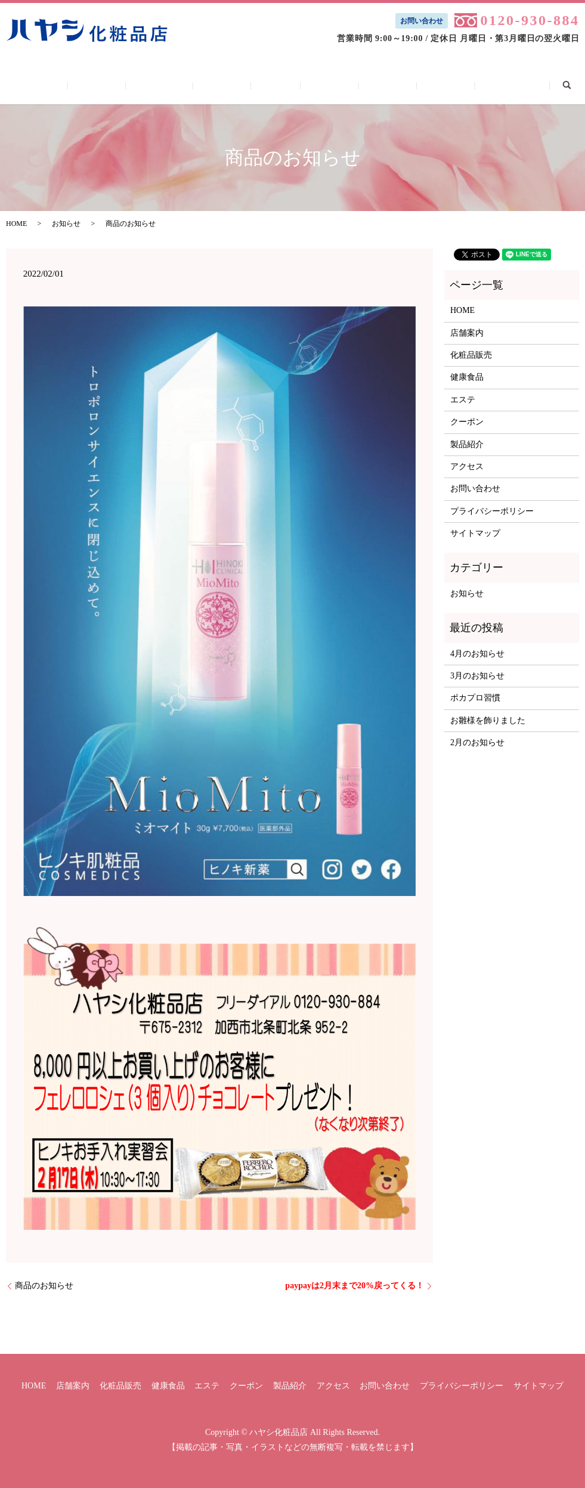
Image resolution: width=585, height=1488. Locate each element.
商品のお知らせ (44, 1285)
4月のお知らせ (477, 653)
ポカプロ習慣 (475, 697)
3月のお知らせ (477, 675)
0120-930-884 (529, 20)
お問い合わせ (421, 21)
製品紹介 (359, 84)
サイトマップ (475, 533)
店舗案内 (141, 84)
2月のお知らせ (477, 742)
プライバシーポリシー (492, 511)
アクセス (403, 84)
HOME (100, 84)
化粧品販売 (188, 84)
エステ (276, 84)
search (510, 84)
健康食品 (236, 84)
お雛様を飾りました (487, 720)
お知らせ (66, 223)
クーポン (315, 84)
